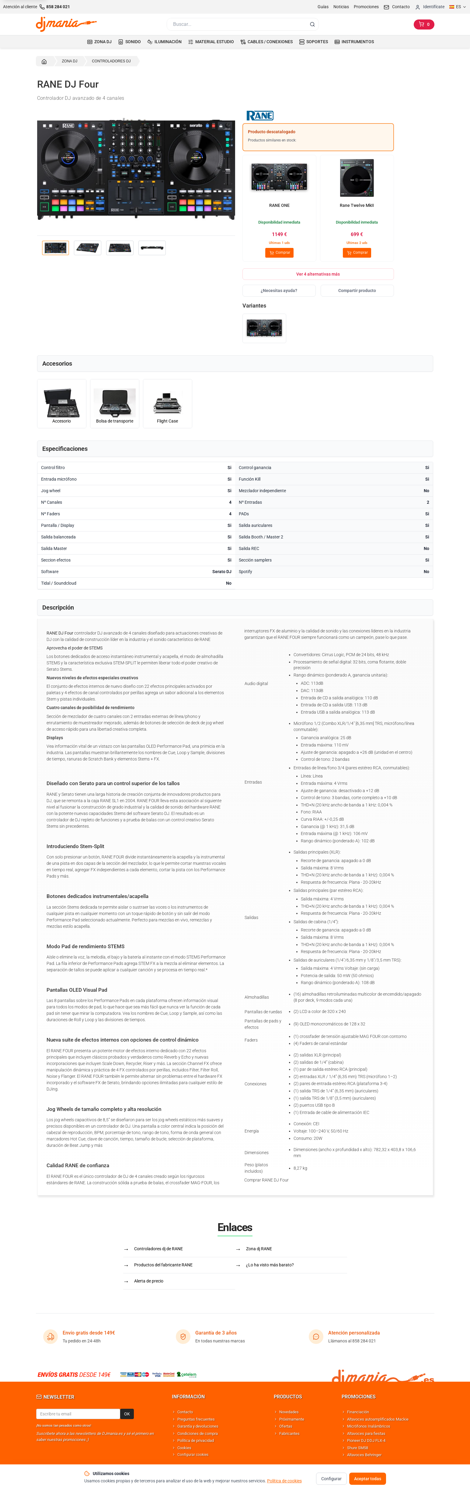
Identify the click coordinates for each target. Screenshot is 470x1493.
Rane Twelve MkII (357, 205)
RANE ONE (279, 205)
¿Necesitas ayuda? (279, 290)
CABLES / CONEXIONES (266, 41)
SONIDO (129, 41)
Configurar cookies (192, 1455)
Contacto (185, 1412)
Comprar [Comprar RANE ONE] (279, 253)
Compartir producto (357, 290)
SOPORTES (313, 41)
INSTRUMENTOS (354, 41)
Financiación (358, 1412)
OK (127, 1413)
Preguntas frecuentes (196, 1419)
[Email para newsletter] (78, 1414)
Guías (323, 6)
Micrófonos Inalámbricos (368, 1426)
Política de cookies (284, 1480)
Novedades (289, 1412)
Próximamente (291, 1419)
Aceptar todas (367, 1478)
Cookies (184, 1448)
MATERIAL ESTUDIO (211, 41)
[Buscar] (236, 24)
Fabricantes (289, 1433)
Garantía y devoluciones (197, 1426)
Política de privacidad (195, 1440)
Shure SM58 (357, 1448)
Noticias (341, 6)
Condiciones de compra (197, 1433)
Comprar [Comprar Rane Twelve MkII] (357, 253)
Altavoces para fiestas (366, 1433)
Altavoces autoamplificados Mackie (378, 1419)
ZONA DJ (99, 41)
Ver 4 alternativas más (318, 274)
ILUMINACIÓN (164, 41)
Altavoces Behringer (364, 1455)
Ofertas (285, 1426)
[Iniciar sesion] (429, 7)
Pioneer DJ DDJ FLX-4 (366, 1440)
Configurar (331, 1478)
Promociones (366, 6)
